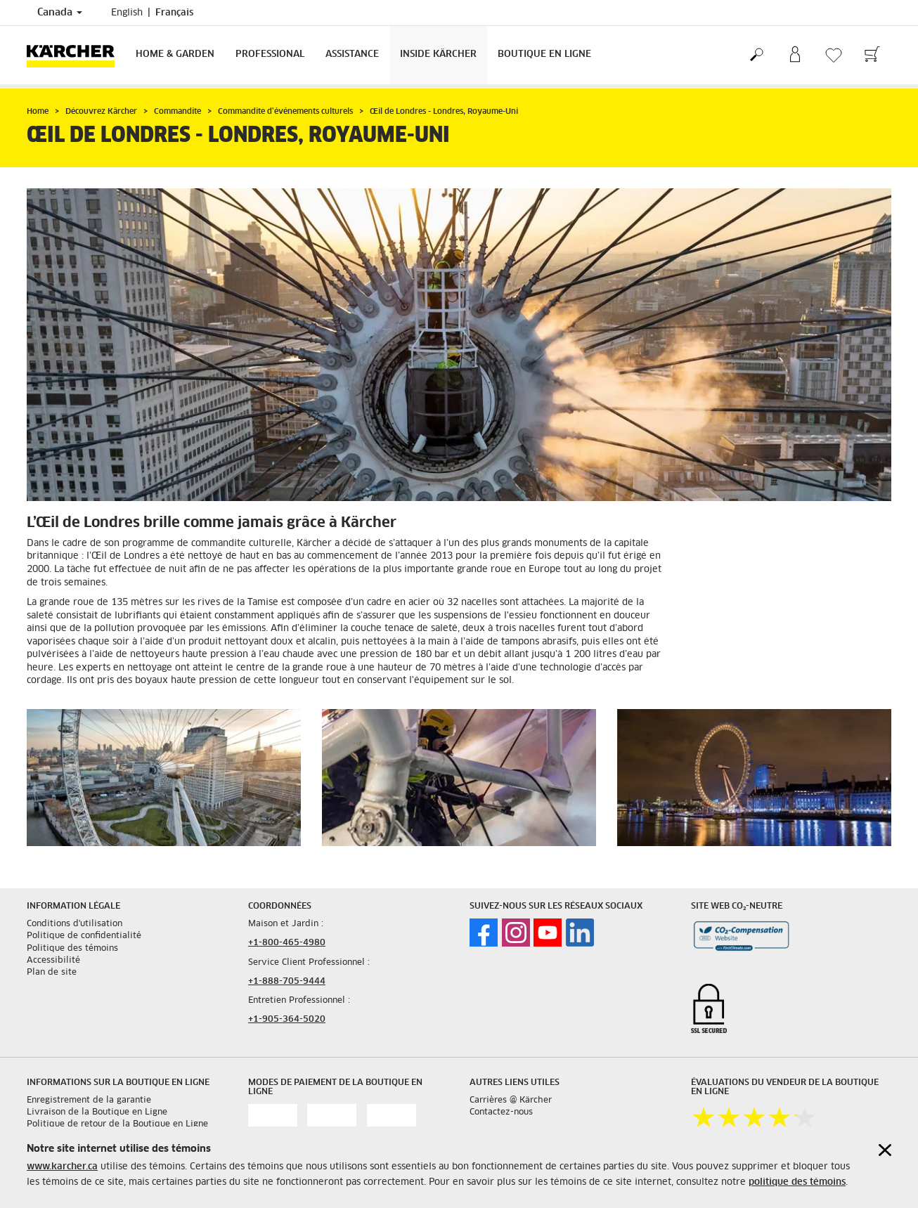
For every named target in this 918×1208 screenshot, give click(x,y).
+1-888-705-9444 (286, 982)
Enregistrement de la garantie (89, 1100)
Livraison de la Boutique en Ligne (97, 1112)
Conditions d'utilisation (74, 924)
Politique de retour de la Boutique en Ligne (117, 1124)
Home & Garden (175, 54)
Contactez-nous (501, 1112)
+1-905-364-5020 (286, 1019)
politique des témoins (797, 1182)
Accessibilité (53, 960)
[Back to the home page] (76, 55)
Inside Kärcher (438, 54)
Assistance (352, 54)
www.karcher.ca (62, 1166)
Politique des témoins (72, 948)
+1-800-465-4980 (286, 943)
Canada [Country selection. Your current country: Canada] (59, 13)
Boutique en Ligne (544, 54)
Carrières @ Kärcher (511, 1100)
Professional (269, 54)
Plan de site (52, 972)
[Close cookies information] (885, 1150)
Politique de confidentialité (84, 936)
